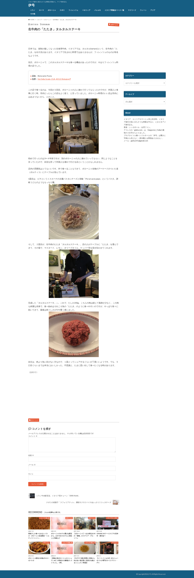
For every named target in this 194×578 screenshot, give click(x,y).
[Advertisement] (57, 40)
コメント (32, 436)
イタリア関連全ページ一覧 (114, 10)
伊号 (31, 5)
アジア (152, 10)
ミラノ (32, 10)
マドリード (132, 10)
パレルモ (97, 10)
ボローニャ (52, 10)
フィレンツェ (73, 10)
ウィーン (143, 10)
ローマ (41, 10)
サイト (31, 474)
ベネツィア (86, 10)
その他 (32, 14)
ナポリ (62, 10)
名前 (31, 455)
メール (32, 465)
